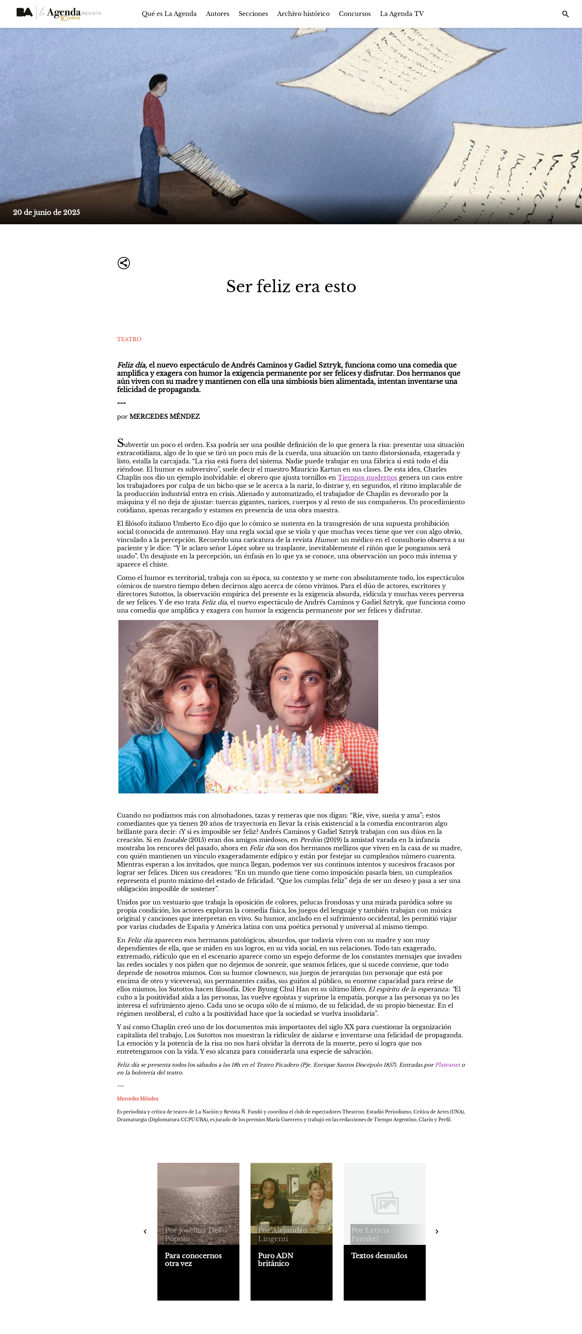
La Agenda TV (402, 13)
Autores (217, 13)
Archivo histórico (303, 13)
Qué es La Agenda (169, 13)
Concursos (355, 13)
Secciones (253, 13)
